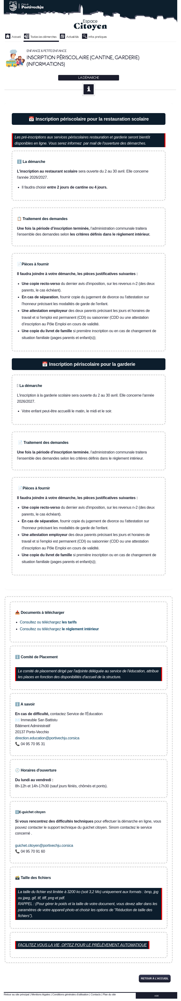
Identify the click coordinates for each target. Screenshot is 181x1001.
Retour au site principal (16, 994)
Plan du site (109, 994)
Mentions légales (40, 994)
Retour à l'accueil (155, 978)
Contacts (96, 994)
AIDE (156, 996)
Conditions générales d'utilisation (70, 994)
